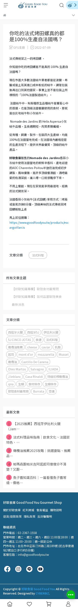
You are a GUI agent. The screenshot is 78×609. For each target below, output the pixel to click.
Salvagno (37, 369)
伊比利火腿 (51, 332)
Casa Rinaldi (34, 376)
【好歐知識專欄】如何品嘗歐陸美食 (37, 296)
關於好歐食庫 (12, 510)
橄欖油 (12, 362)
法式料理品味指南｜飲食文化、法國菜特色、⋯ (38, 439)
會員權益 (42, 510)
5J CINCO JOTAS (19, 339)
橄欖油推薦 (15, 347)
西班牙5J (33, 332)
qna (11, 384)
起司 (11, 354)
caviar (46, 347)
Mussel (64, 354)
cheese (32, 347)
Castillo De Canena (34, 362)
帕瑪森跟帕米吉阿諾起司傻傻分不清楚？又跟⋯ (36, 466)
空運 (51, 391)
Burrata (38, 391)
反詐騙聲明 (44, 516)
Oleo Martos (17, 369)
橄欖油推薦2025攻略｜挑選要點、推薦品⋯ (38, 453)
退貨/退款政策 (12, 516)
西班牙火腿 (15, 332)
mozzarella (46, 354)
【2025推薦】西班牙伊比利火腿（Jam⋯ (33, 426)
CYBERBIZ (42, 593)
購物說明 (56, 510)
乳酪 (58, 347)
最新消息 (18, 304)
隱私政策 (29, 516)
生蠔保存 (50, 384)
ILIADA (53, 369)
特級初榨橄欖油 (57, 376)
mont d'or (26, 354)
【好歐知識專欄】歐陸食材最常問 (35, 289)
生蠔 (21, 384)
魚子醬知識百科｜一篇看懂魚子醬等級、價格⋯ (36, 480)
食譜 (38, 339)
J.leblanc (14, 376)
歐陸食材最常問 (18, 391)
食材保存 (34, 384)
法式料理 (38, 255)
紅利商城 (28, 510)
